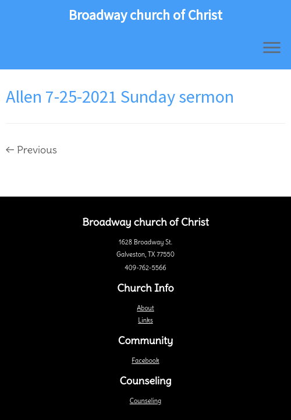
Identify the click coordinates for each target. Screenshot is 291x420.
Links (145, 320)
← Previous (31, 149)
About (145, 308)
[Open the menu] (272, 48)
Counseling (145, 401)
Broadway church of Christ (145, 15)
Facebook (145, 360)
